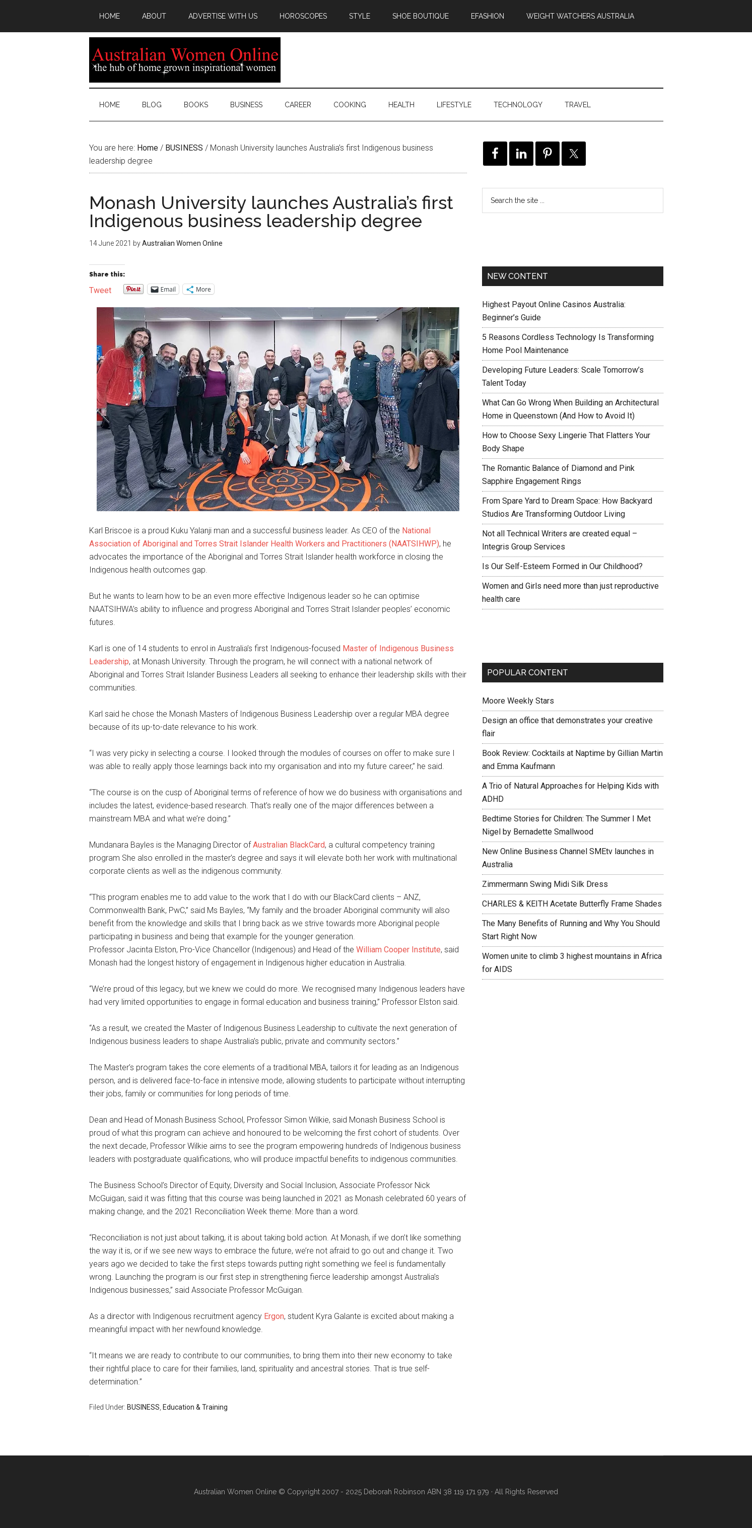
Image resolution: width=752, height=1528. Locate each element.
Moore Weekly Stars (518, 701)
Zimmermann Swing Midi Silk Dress (545, 884)
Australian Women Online (185, 60)
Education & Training (195, 1407)
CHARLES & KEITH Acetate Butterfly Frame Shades (572, 904)
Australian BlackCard (289, 845)
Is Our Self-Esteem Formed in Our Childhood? (562, 566)
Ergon (274, 1316)
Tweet (100, 289)
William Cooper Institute (398, 949)
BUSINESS (143, 1407)
